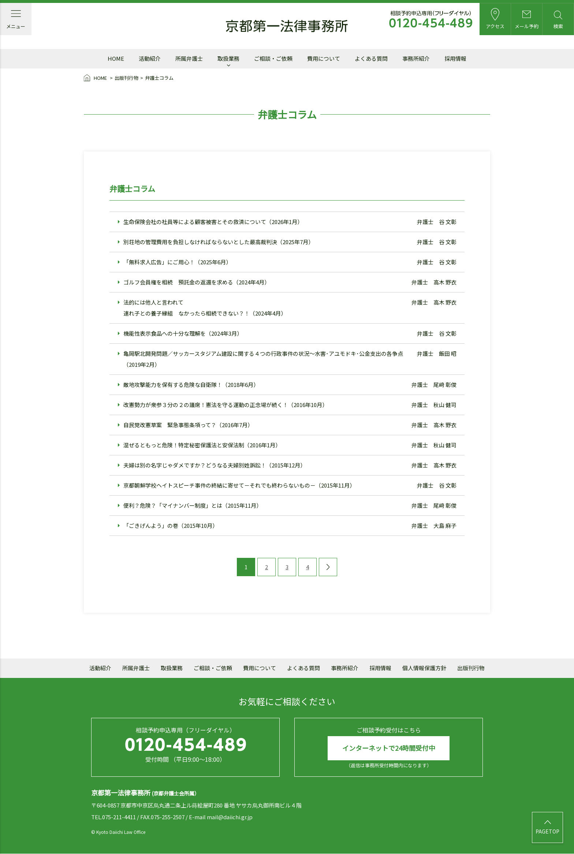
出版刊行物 (126, 77)
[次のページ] (328, 567)
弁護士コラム (159, 77)
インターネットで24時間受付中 (388, 748)
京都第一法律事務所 (287, 26)
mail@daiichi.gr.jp (230, 817)
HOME (96, 78)
